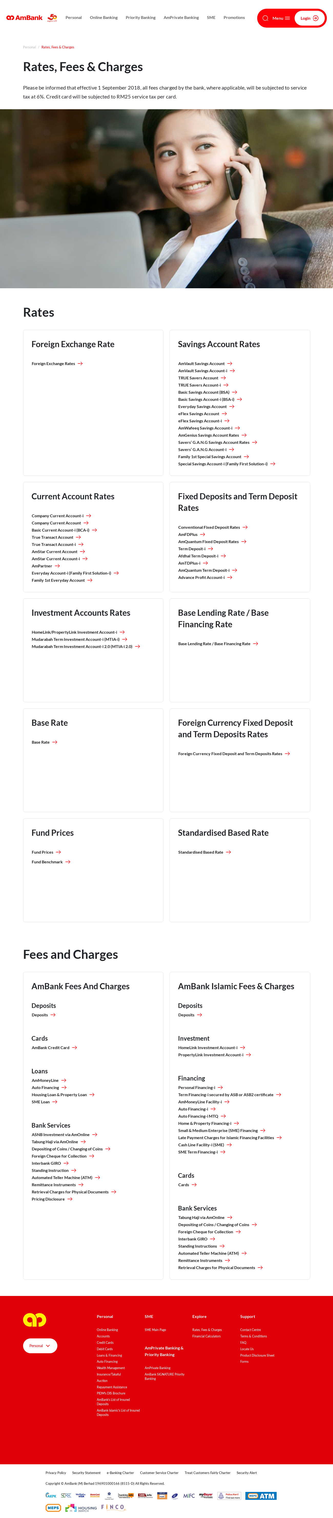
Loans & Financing (109, 1355)
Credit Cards (105, 1343)
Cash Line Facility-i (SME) (205, 1145)
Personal (74, 17)
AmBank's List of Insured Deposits (113, 1402)
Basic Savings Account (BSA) (208, 392)
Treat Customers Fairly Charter (208, 1473)
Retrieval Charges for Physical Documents (74, 1192)
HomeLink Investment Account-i (212, 1047)
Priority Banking (140, 17)
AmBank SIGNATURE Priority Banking (164, 1376)
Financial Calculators (206, 1336)
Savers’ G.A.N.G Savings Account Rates (218, 442)
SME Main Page (155, 1330)
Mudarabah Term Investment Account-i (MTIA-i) (80, 639)
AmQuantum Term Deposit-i (208, 570)
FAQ (243, 1343)
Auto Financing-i (197, 1109)
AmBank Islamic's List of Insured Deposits (118, 1413)
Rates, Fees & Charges (207, 1330)
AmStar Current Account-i (60, 559)
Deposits (44, 1015)
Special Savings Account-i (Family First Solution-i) (227, 464)
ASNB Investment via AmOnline (65, 1134)
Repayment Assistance (112, 1387)
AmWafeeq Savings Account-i (209, 428)
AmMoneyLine (49, 1080)
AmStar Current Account (59, 551)
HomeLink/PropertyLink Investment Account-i (78, 632)
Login (310, 18)
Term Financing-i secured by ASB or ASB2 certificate (230, 1095)
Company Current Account (60, 523)
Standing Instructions (201, 1246)
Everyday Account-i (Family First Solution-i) (75, 573)
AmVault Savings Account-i (206, 371)
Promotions (234, 17)
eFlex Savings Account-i (204, 421)
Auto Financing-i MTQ (202, 1116)
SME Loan (45, 1102)
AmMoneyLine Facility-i (204, 1102)
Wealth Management (111, 1368)
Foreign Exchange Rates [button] (57, 363)
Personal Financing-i (200, 1087)
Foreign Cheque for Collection (63, 1156)
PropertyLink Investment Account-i (215, 1055)
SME (211, 17)
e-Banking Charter (120, 1473)
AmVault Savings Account (205, 363)
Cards (187, 1185)
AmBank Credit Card (55, 1047)
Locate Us (247, 1349)
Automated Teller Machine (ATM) (66, 1177)
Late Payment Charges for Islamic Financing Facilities (230, 1138)
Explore (199, 1316)
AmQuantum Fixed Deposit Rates (212, 541)
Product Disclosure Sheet (257, 1355)
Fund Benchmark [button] (51, 862)
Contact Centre (250, 1330)
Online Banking (104, 17)
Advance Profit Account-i (205, 577)
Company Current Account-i (62, 516)
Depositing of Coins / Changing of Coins (71, 1149)
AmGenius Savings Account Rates (212, 435)
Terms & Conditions (253, 1336)
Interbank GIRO (50, 1163)
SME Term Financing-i (202, 1152)
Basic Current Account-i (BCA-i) (65, 530)
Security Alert (247, 1473)
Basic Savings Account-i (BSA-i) (210, 399)
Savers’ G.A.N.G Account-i (206, 449)
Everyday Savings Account (206, 406)
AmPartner (46, 566)
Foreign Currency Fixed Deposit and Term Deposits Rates (234, 754)
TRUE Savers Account (202, 378)
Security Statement (86, 1473)
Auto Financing (49, 1087)
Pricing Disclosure (52, 1199)
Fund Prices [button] (46, 852)
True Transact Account (56, 537)
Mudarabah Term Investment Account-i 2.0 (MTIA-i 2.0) (86, 646)
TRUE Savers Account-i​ (203, 385)
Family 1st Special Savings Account (213, 457)
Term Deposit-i (196, 549)
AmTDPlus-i (193, 563)
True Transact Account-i (58, 544)
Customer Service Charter (159, 1473)
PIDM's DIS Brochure (111, 1393)
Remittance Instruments (58, 1185)
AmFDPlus (192, 534)
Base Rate (45, 742)
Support (247, 1316)
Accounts (103, 1336)
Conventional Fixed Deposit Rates (213, 527)
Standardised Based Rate (205, 852)
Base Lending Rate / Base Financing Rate (218, 644)
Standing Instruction (54, 1170)
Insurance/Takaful (109, 1374)
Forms (244, 1361)
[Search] (265, 18)
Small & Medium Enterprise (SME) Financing (222, 1130)
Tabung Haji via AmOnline (59, 1142)
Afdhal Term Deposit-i (202, 556)
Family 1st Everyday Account (62, 580)
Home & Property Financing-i (209, 1123)
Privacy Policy (56, 1473)
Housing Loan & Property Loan (63, 1095)
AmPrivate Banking (181, 17)
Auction (102, 1381)
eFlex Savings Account (202, 414)
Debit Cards (105, 1349)
